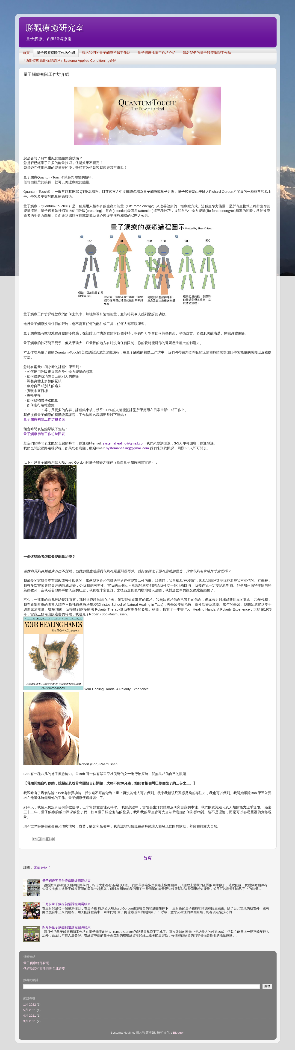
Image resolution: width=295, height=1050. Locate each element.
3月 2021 (29, 1021)
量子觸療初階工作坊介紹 (56, 53)
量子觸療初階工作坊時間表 (44, 434)
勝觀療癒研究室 (55, 27)
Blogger (178, 1032)
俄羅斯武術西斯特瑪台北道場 (44, 968)
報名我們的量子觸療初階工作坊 (106, 53)
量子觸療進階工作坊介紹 (157, 53)
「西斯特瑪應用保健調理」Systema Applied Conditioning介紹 (69, 60)
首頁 (26, 53)
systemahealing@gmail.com (124, 443)
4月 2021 (29, 1015)
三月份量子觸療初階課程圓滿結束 (66, 904)
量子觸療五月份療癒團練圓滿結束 (66, 881)
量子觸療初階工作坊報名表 (44, 419)
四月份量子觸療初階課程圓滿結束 (66, 927)
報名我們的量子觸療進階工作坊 (207, 53)
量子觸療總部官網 (36, 963)
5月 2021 (29, 1010)
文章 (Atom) (42, 867)
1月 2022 (29, 1004)
